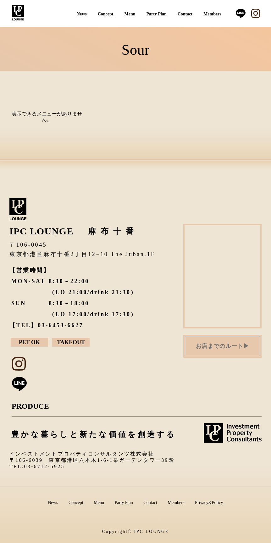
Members (212, 14)
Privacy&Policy (209, 502)
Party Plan (157, 14)
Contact (185, 14)
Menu (130, 14)
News (82, 14)
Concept (105, 14)
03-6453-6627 (60, 325)
